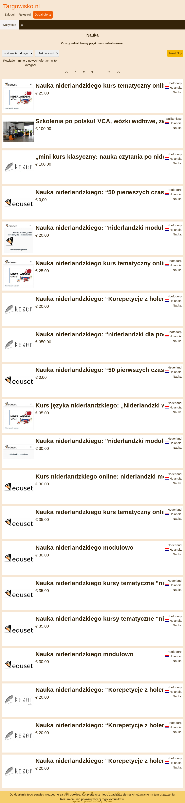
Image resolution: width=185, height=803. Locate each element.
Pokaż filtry (175, 53)
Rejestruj (25, 14)
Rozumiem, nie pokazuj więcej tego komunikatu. (92, 799)
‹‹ (22, 24)
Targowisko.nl (21, 6)
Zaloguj (10, 14)
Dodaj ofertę (43, 14)
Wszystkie (9, 24)
